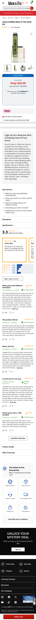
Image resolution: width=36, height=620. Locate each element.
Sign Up (18, 549)
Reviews (17, 27)
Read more (15, 309)
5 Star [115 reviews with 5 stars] (14, 265)
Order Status (7, 564)
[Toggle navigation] (3, 3)
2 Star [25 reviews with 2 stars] (14, 270)
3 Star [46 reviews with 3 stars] (14, 269)
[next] (33, 68)
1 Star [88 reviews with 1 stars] (14, 272)
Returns (24, 571)
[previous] (3, 68)
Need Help (25, 564)
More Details (21, 93)
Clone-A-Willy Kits (26, 18)
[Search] (18, 8)
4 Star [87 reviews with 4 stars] (14, 267)
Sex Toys (10, 18)
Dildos (17, 18)
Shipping (6, 571)
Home (4, 18)
